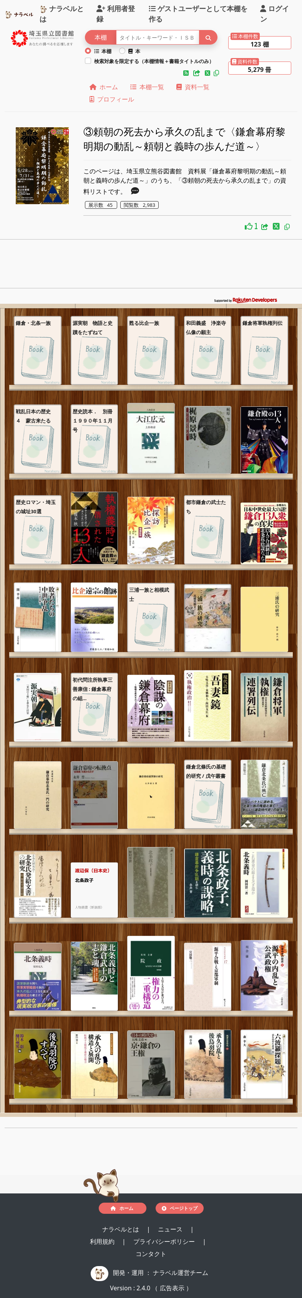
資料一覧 (192, 87)
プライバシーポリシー (164, 1241)
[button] (187, 73)
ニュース (171, 1229)
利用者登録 (115, 13)
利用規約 (103, 1241)
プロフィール (112, 99)
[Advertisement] (151, 266)
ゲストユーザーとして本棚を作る (198, 13)
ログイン (274, 13)
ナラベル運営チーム (180, 1272)
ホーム (104, 87)
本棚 (103, 51)
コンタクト (151, 1254)
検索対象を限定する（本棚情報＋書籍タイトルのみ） (154, 61)
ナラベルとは (62, 13)
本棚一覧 (147, 87)
